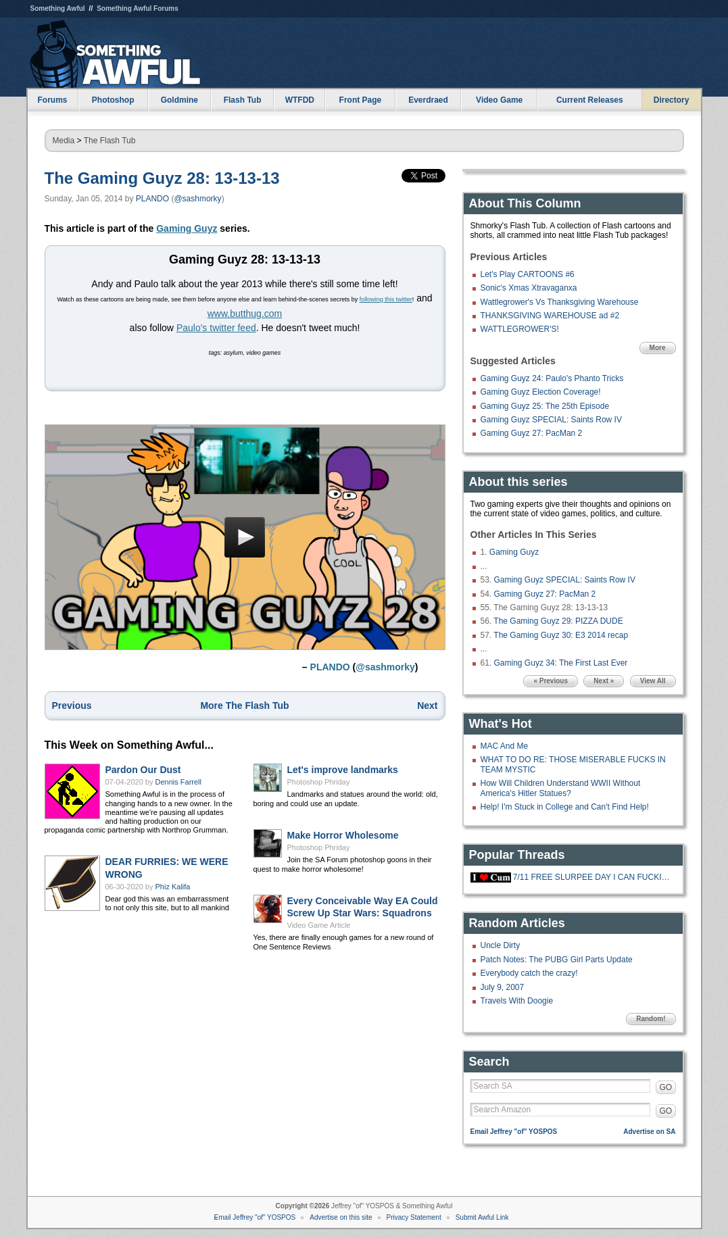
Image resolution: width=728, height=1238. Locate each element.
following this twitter (386, 299)
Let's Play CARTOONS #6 (528, 274)
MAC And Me (505, 746)
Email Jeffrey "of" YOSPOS (514, 1131)
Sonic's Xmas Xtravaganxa (529, 288)
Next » (603, 681)
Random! (650, 1018)
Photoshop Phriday (318, 782)
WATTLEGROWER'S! (520, 329)
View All (653, 681)
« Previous (550, 681)
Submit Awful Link (482, 1217)
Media (64, 140)
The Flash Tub (110, 140)
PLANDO (152, 198)
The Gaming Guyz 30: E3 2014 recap (560, 635)
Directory (671, 100)
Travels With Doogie (517, 1001)
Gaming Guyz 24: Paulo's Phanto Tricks (552, 378)
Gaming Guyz (186, 228)
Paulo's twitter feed (216, 327)
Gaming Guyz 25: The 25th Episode (545, 406)
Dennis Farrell (178, 782)
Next (427, 705)
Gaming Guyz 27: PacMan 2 (532, 433)
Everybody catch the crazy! (529, 973)
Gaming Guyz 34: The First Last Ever (561, 663)
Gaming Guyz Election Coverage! (541, 392)
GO (666, 1087)
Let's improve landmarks (342, 769)
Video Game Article (319, 925)
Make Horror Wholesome (343, 835)
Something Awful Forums (137, 8)
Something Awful (57, 8)
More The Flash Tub (244, 705)
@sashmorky (197, 198)
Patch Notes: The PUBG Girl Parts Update (557, 959)
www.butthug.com (245, 313)
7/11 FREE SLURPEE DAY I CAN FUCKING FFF (593, 877)
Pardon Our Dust (143, 769)
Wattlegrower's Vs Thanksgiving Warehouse (560, 302)
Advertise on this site (341, 1217)
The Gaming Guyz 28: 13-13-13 (162, 178)
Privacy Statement (414, 1217)
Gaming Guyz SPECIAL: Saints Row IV (551, 419)
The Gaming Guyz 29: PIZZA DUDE (558, 621)
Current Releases (589, 100)
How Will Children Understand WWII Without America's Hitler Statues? (561, 787)
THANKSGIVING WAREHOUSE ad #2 (550, 315)
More (658, 347)
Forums (52, 100)
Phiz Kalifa (173, 887)
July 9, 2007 (503, 987)
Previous (72, 705)
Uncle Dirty (500, 945)
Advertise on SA (649, 1131)
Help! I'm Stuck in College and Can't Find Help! (565, 807)
